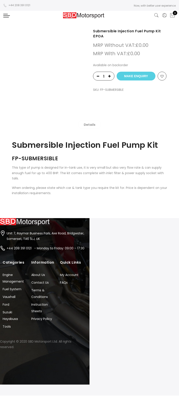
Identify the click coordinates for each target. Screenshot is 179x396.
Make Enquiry (136, 76)
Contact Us (40, 282)
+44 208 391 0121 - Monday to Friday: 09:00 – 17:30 (45, 248)
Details (89, 124)
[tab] (89, 124)
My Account (69, 275)
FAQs (64, 282)
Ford (6, 304)
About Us (38, 275)
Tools (7, 326)
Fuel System (12, 289)
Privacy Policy (41, 319)
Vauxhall (9, 297)
